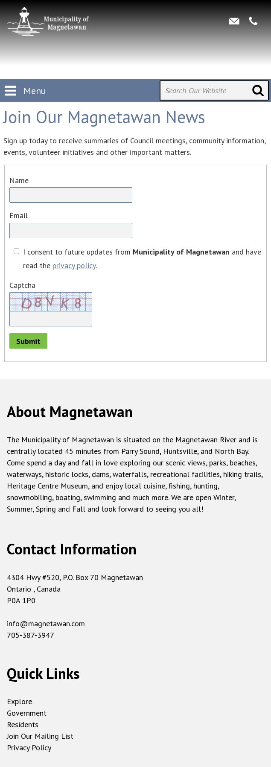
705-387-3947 (30, 635)
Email (18, 215)
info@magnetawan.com (46, 623)
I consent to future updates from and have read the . (142, 258)
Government (27, 713)
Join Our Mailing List (40, 736)
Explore (19, 701)
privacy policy (74, 265)
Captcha (22, 285)
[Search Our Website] (214, 90)
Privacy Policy (29, 747)
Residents (22, 724)
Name (19, 180)
